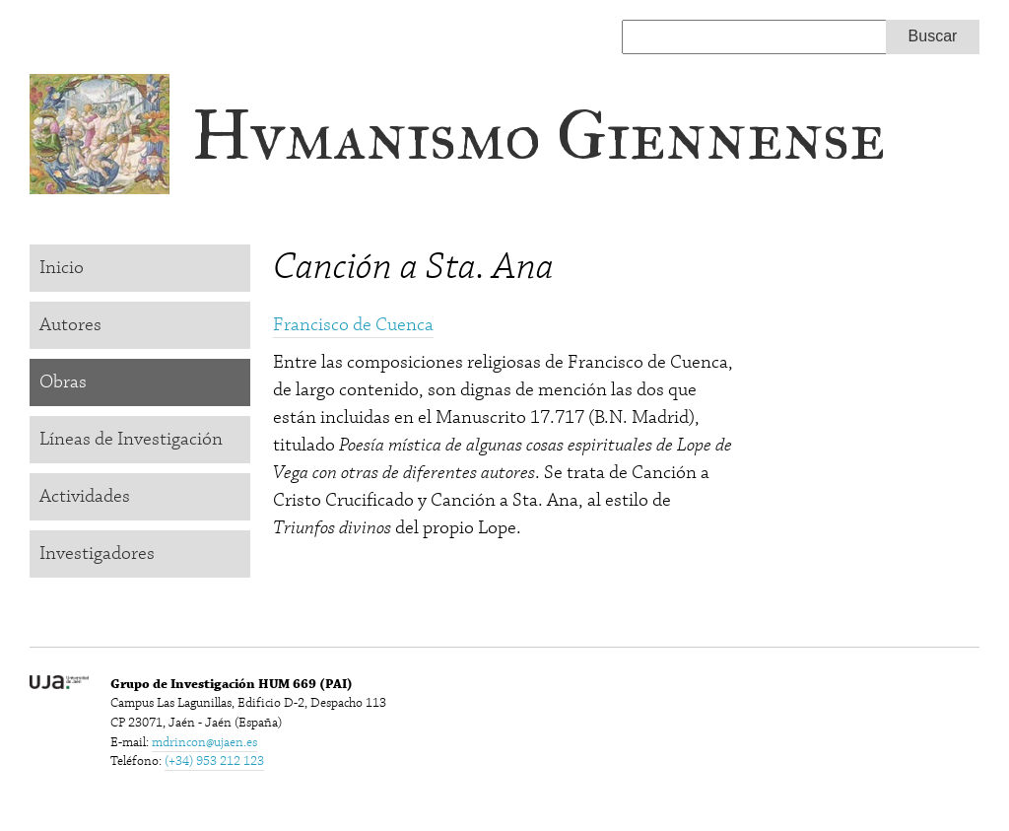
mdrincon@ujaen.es (204, 742)
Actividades (84, 496)
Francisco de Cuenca (353, 324)
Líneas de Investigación (131, 439)
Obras (63, 382)
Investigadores (97, 553)
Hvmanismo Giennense (538, 135)
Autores (70, 324)
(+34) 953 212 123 (214, 761)
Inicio (61, 267)
